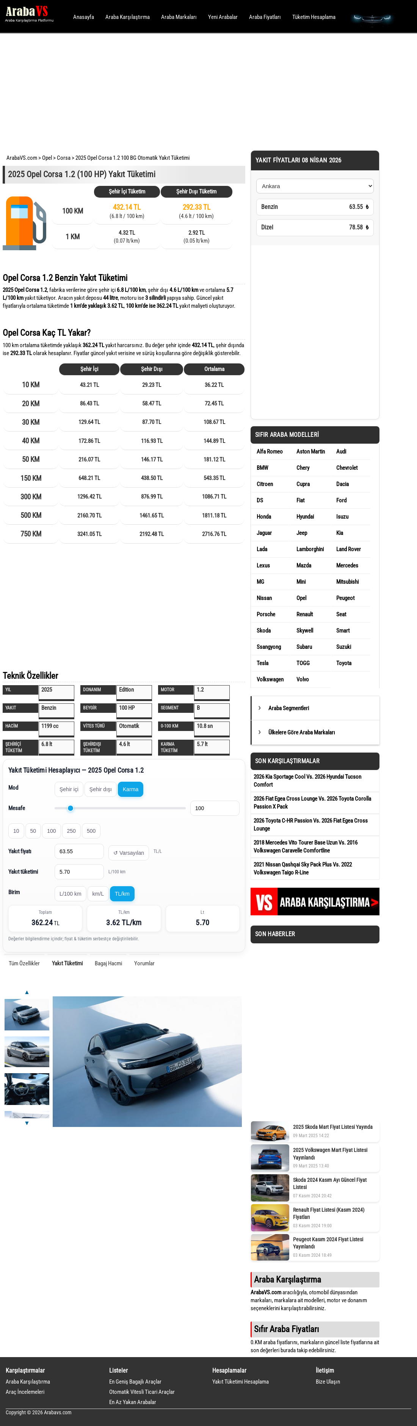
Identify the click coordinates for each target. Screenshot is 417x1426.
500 (91, 831)
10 (16, 831)
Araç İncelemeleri (25, 1392)
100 (51, 831)
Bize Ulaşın (328, 1381)
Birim (14, 892)
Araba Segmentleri (288, 708)
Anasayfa (83, 17)
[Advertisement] (198, 91)
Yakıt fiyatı (19, 851)
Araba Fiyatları (265, 17)
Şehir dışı (100, 789)
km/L (98, 894)
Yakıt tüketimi (23, 871)
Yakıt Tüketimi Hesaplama (240, 1381)
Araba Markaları (179, 17)
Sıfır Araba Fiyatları (286, 1329)
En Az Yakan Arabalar (132, 1402)
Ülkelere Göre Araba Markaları (301, 732)
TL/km (122, 894)
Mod (13, 787)
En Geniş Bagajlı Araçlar (135, 1381)
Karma (130, 789)
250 (71, 831)
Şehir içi (69, 789)
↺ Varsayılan (128, 853)
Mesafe (16, 808)
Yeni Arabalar (223, 17)
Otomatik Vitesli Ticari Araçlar (142, 1392)
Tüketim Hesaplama (313, 17)
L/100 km (71, 894)
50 (33, 831)
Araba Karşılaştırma (127, 17)
